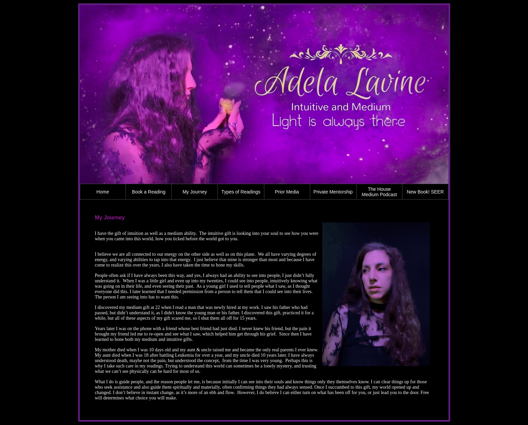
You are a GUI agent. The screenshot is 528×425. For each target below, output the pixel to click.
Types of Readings (240, 191)
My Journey (195, 191)
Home (102, 191)
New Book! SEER (425, 191)
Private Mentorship (333, 191)
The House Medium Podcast (379, 191)
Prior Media (287, 191)
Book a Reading (149, 191)
